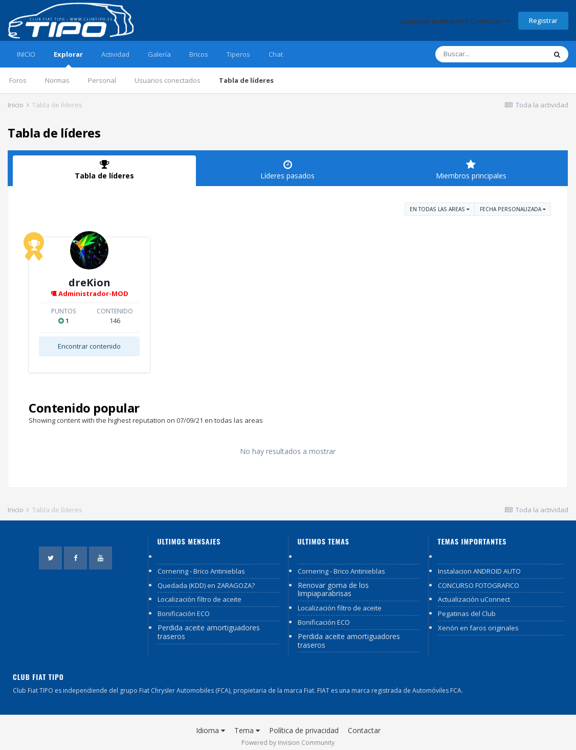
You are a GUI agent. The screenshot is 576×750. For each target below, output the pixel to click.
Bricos (198, 54)
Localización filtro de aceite (199, 591)
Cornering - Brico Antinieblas (201, 563)
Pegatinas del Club (467, 605)
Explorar (68, 58)
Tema (247, 723)
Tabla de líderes (246, 80)
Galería (159, 54)
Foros (18, 80)
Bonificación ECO (184, 605)
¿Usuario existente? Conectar (454, 21)
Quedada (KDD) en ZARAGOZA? (206, 577)
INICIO (26, 54)
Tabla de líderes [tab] (104, 170)
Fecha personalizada (513, 209)
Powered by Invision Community (288, 735)
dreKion (155, 282)
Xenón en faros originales (478, 620)
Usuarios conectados (168, 80)
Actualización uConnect (474, 591)
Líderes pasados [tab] (287, 170)
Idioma (210, 723)
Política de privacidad (304, 723)
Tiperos (238, 54)
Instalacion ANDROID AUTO (479, 563)
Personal (102, 80)
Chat (276, 54)
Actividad (115, 54)
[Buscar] (490, 54)
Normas (57, 80)
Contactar (364, 723)
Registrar (543, 20)
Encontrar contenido (155, 346)
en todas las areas (440, 209)
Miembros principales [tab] (471, 170)
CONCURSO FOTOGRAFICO (478, 577)
